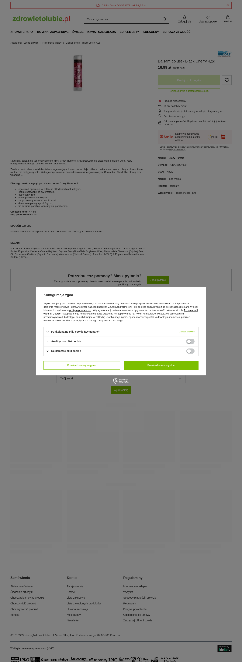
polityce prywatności (80, 310)
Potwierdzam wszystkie (161, 365)
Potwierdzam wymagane (81, 365)
